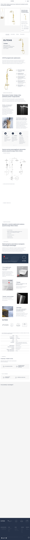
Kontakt (9, 529)
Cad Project (27, 529)
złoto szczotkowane (26, 28)
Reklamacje (16, 529)
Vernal (22, 530)
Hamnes (22, 528)
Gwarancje (16, 528)
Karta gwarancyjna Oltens (7, 366)
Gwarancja (17, 34)
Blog (8, 530)
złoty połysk (22, 30)
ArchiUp (27, 528)
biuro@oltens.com (4, 528)
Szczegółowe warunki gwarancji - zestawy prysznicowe (20, 366)
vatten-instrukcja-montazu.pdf (6, 377)
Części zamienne (17, 530)
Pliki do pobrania (22, 34)
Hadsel (22, 529)
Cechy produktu (13, 34)
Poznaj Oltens (10, 528)
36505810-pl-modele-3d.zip (20, 377)
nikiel (22, 28)
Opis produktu (7, 34)
